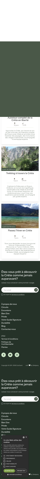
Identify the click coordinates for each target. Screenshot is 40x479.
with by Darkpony (32, 365)
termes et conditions (18, 294)
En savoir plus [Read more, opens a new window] (18, 452)
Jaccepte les (13, 294)
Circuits (4, 307)
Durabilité (5, 322)
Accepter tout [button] (9, 470)
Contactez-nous (8, 329)
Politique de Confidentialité (7, 343)
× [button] (26, 437)
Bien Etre (5, 313)
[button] (15, 474)
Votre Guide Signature (11, 319)
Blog (3, 325)
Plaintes (4, 347)
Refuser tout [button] (21, 470)
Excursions (6, 310)
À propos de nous (9, 303)
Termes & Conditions (9, 338)
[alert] (15, 456)
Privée (4, 316)
